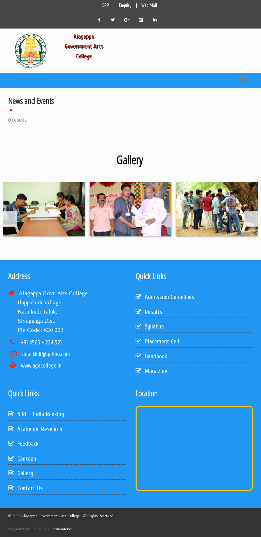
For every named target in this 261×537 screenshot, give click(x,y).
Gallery (20, 473)
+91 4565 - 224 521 (41, 342)
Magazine (151, 371)
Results (149, 312)
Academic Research (35, 429)
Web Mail (149, 5)
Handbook (151, 356)
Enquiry (125, 5)
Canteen (22, 458)
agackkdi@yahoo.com (46, 354)
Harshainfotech (61, 529)
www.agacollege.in (41, 365)
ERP (105, 5)
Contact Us (25, 488)
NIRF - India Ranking (36, 414)
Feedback (23, 443)
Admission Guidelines (165, 297)
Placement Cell (157, 341)
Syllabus (150, 326)
